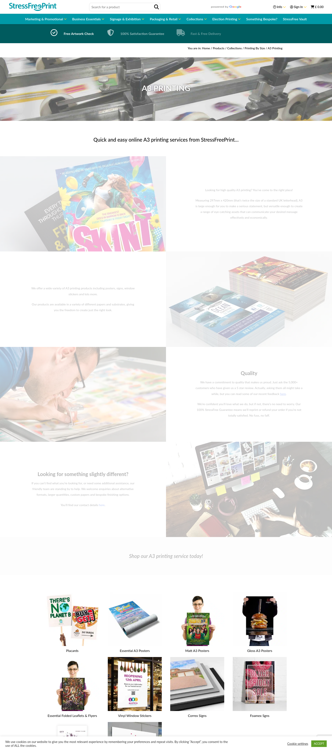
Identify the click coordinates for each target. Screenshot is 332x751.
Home (206, 48)
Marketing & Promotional (44, 19)
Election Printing (225, 19)
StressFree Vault (295, 19)
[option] (70, 33)
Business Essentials (87, 19)
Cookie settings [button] (297, 743)
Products (218, 48)
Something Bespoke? (261, 19)
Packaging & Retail (164, 19)
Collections (195, 19)
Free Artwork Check (79, 34)
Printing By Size (255, 48)
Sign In (298, 7)
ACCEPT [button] (319, 743)
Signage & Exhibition (126, 19)
